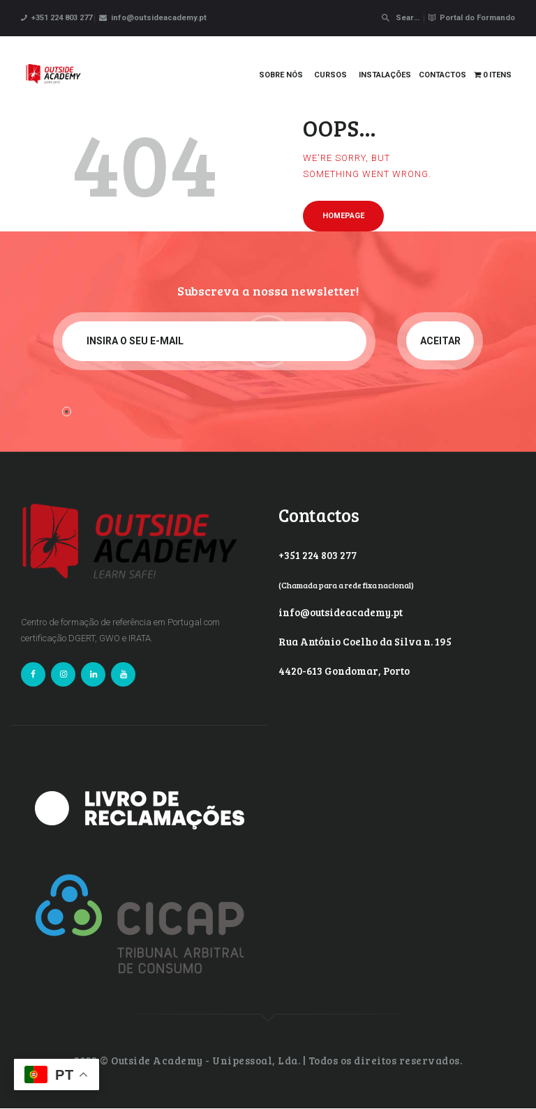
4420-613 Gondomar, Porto (344, 671)
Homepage (343, 215)
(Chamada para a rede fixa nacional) (346, 584)
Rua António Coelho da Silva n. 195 (365, 641)
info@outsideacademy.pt (340, 612)
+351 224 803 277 (317, 555)
